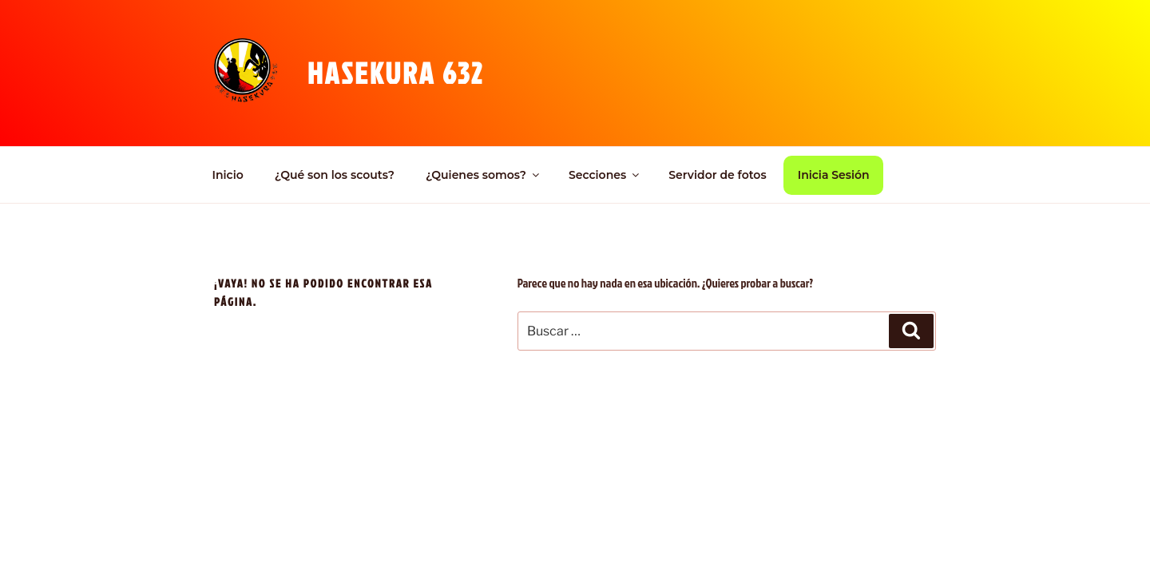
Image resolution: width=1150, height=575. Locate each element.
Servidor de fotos (717, 175)
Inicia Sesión (834, 175)
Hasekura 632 (395, 73)
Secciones (605, 175)
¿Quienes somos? (483, 175)
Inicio (228, 175)
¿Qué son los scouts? (335, 175)
